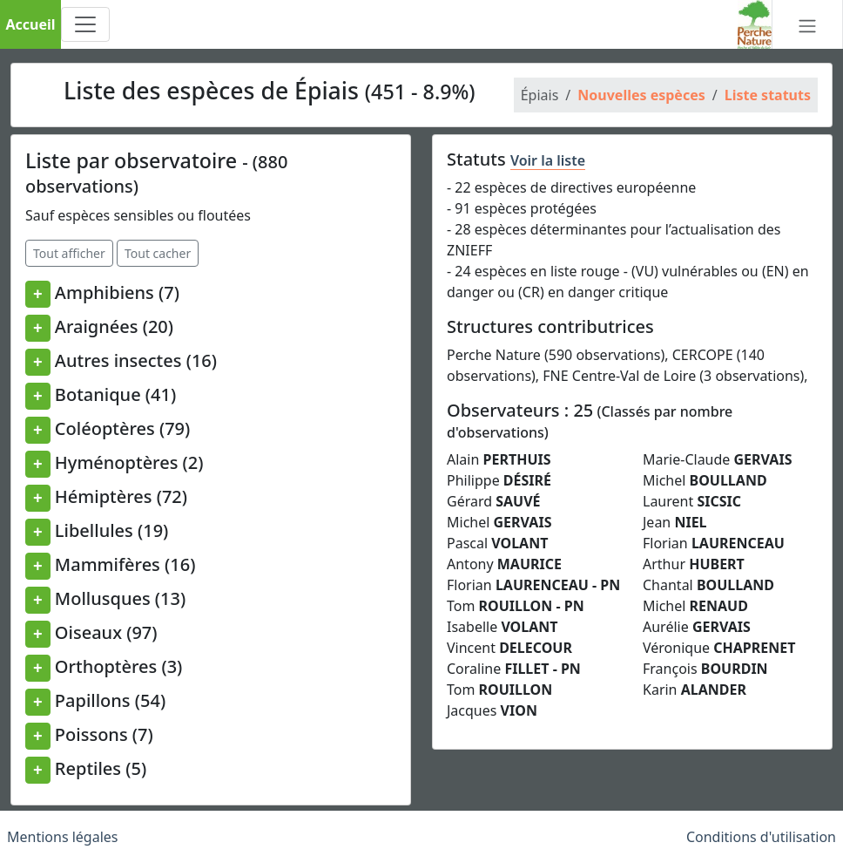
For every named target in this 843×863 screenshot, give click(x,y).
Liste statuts (768, 95)
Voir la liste (547, 160)
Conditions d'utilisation (761, 836)
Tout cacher (158, 253)
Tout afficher (69, 253)
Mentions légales (62, 836)
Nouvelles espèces (641, 95)
